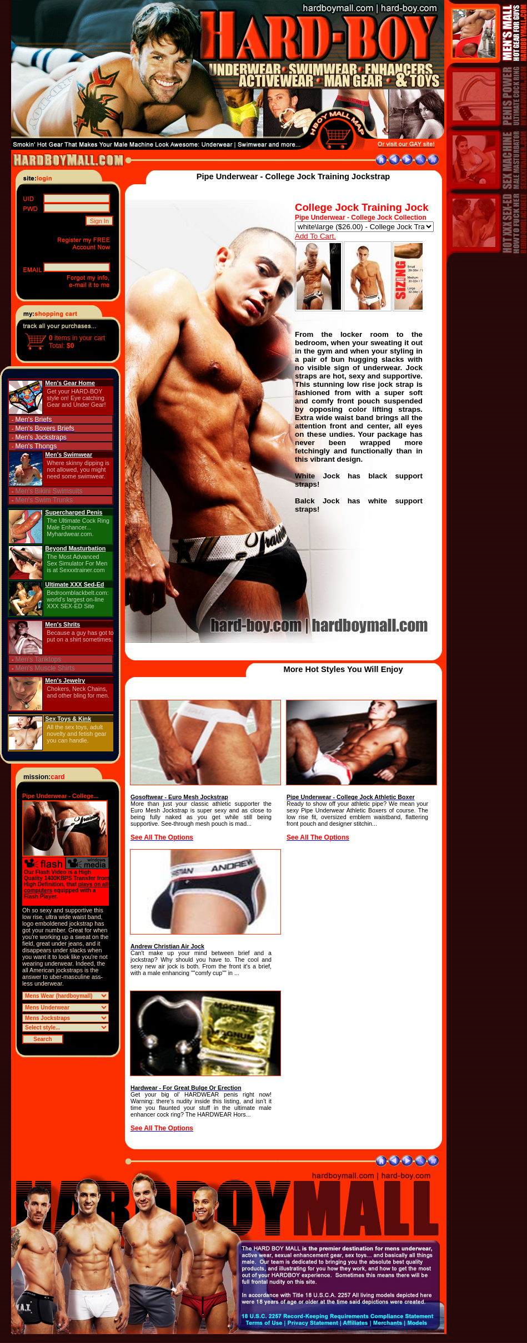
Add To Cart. (315, 236)
